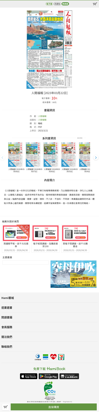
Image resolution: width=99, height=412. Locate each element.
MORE (80, 138)
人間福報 (42, 116)
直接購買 (53, 407)
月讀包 (57, 3)
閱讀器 (65, 3)
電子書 (49, 3)
